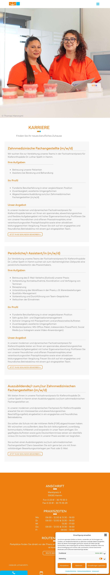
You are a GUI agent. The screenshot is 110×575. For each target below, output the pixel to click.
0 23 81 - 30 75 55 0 (57, 499)
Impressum (95, 571)
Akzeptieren (64, 565)
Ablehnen (78, 565)
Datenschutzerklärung (84, 571)
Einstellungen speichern (96, 565)
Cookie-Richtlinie (70, 571)
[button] (105, 535)
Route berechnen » (55, 553)
